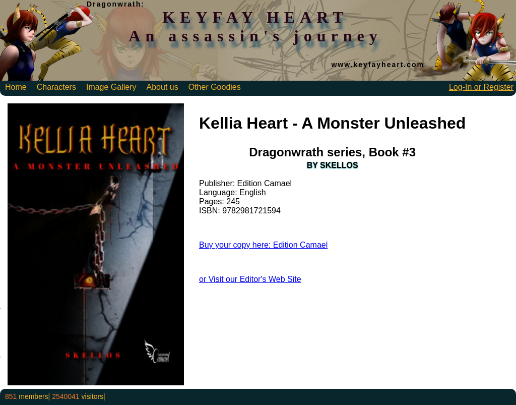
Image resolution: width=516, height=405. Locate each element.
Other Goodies (214, 87)
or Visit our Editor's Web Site (250, 279)
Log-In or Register (481, 87)
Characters (56, 87)
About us (162, 87)
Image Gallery (111, 87)
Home (16, 87)
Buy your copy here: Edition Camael (263, 245)
